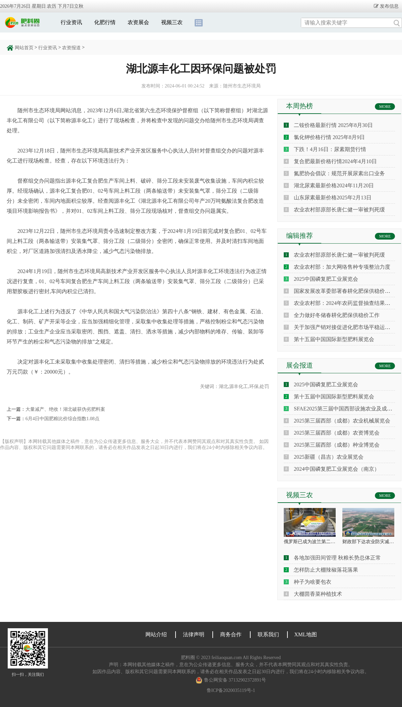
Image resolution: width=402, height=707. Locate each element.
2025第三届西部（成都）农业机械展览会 (342, 421)
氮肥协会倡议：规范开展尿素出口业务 (339, 173)
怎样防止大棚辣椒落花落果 (326, 570)
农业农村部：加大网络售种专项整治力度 (342, 267)
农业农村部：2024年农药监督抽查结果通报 (345, 303)
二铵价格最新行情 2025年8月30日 (333, 125)
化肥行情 (105, 22)
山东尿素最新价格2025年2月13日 (333, 197)
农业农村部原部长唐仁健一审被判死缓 (339, 209)
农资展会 (138, 22)
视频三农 (172, 22)
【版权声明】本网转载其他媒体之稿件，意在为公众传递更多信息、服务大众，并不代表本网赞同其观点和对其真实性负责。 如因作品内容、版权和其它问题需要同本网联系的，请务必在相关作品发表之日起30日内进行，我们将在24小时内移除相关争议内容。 (134, 444)
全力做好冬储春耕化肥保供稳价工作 (337, 315)
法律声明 (193, 634)
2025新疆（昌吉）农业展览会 (328, 457)
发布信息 (389, 6)
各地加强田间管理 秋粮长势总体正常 (337, 558)
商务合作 (231, 634)
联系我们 (268, 634)
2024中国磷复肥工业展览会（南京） (337, 469)
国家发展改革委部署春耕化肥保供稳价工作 (345, 291)
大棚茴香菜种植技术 (318, 594)
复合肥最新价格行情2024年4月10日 (335, 161)
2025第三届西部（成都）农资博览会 (337, 433)
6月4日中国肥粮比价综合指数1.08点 (62, 418)
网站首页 (24, 47)
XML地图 (305, 634)
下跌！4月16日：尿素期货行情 (330, 149)
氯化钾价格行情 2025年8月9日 (329, 137)
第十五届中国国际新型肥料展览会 (334, 339)
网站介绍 (156, 634)
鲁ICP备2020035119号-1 (231, 690)
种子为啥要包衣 (312, 582)
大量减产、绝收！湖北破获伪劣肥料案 (65, 409)
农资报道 (71, 47)
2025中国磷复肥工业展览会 (326, 279)
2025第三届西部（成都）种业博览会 (337, 445)
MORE (385, 106)
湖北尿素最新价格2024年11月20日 (334, 185)
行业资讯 (71, 22)
